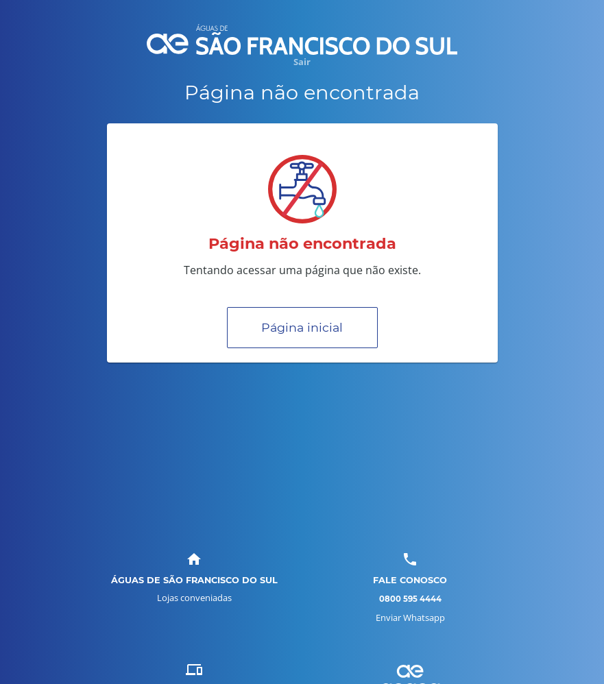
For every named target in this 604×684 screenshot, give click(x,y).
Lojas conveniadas (194, 597)
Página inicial (302, 327)
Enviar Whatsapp (410, 617)
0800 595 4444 (410, 599)
